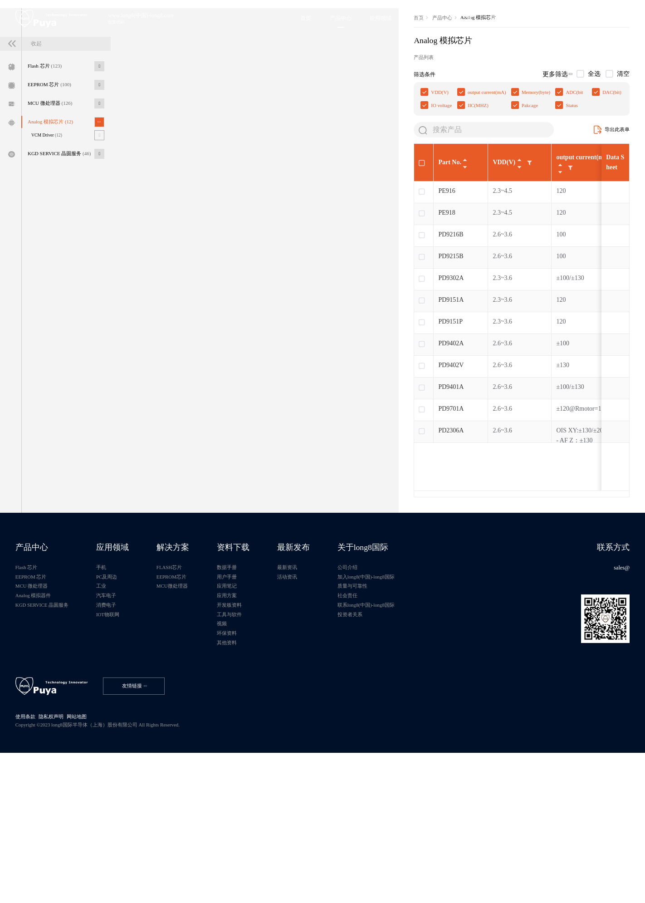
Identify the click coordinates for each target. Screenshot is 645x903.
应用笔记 (256, 709)
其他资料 (256, 776)
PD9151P (181, 430)
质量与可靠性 (397, 709)
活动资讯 (324, 697)
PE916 (177, 299)
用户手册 (256, 697)
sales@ (618, 685)
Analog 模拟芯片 (57, 197)
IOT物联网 (122, 742)
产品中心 (175, 111)
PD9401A (182, 495)
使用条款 (28, 861)
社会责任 (392, 720)
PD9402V (182, 473)
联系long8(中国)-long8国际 (413, 731)
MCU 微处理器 (57, 175)
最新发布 (331, 662)
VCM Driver (53, 212)
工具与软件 (259, 742)
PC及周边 (120, 697)
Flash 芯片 (51, 133)
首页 (150, 111)
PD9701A (182, 517)
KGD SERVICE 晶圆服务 (67, 233)
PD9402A (182, 451)
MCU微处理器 (194, 709)
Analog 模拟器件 (38, 720)
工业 (114, 709)
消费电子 (120, 731)
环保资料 (256, 764)
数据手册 (256, 686)
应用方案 (256, 720)
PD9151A (182, 408)
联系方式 (609, 662)
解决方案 (195, 662)
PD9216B (181, 342)
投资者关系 (395, 742)
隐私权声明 (56, 861)
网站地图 (84, 861)
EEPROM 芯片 (56, 155)
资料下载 (263, 662)
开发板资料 (259, 731)
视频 (250, 754)
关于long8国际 (410, 662)
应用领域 (127, 662)
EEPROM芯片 (194, 697)
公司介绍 (392, 686)
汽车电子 (120, 720)
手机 (114, 686)
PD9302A (182, 386)
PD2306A (182, 538)
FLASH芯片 (191, 686)
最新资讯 (324, 686)
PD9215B (181, 364)
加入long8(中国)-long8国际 (413, 697)
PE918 (177, 321)
